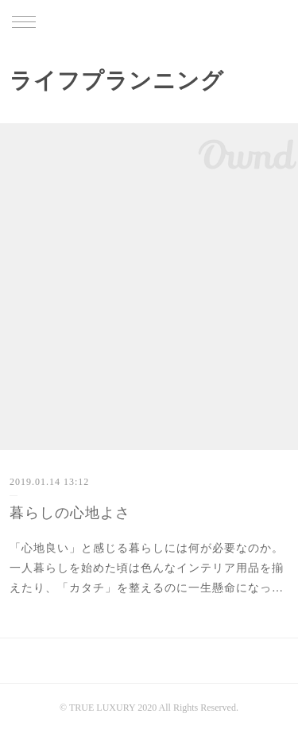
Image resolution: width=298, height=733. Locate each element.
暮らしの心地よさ (70, 513)
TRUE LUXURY (149, 23)
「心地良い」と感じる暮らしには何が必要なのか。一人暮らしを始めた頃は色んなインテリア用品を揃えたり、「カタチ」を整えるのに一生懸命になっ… (147, 568)
